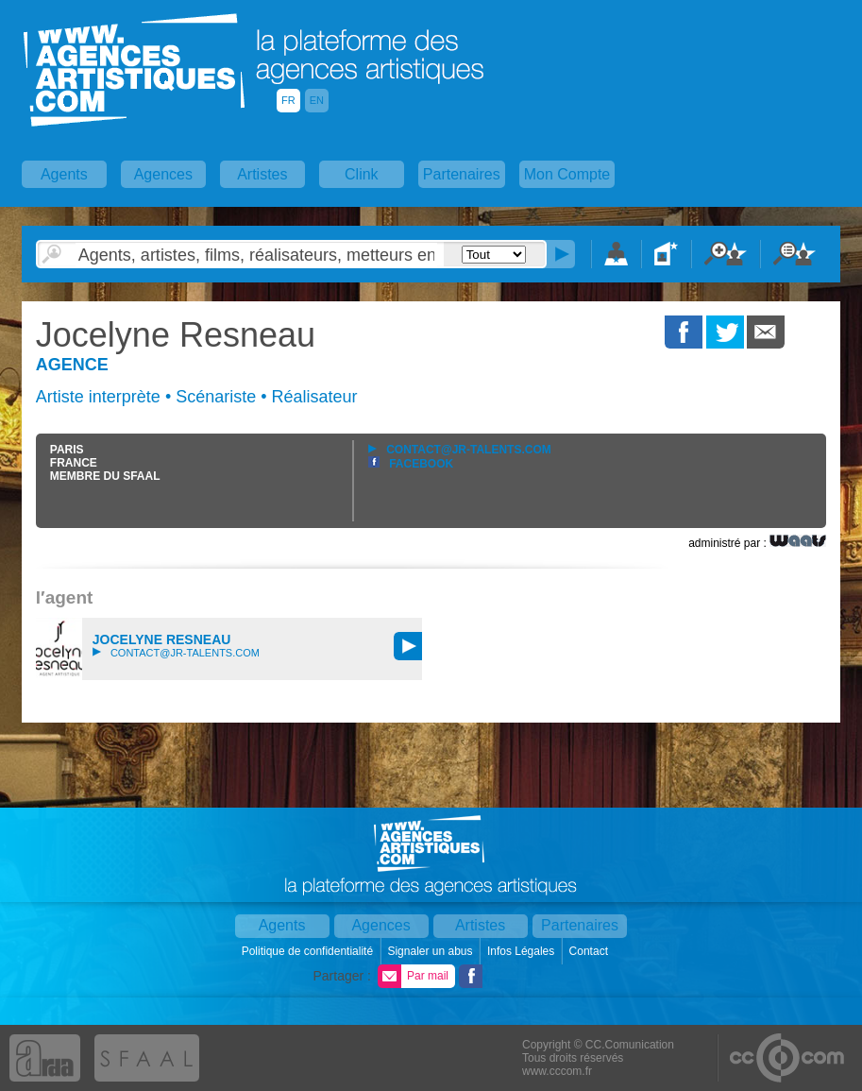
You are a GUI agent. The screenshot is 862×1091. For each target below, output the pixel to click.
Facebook (410, 463)
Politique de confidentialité (309, 951)
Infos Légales (522, 951)
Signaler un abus (431, 951)
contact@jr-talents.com (459, 449)
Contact (590, 951)
